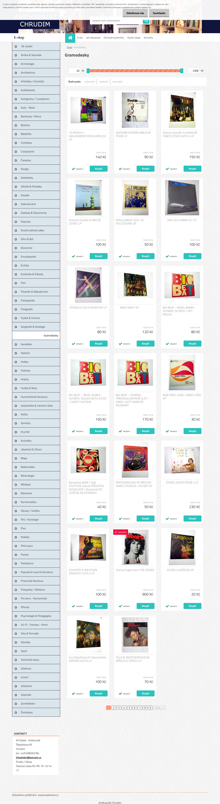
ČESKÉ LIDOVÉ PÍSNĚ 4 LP (182, 482)
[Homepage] (71, 37)
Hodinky (25, 370)
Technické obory (30, 660)
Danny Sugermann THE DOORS (135, 570)
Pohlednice (27, 563)
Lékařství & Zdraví (31, 449)
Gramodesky (51, 335)
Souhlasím (158, 13)
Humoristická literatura (34, 397)
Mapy (24, 458)
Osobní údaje (133, 37)
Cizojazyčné (27, 151)
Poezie (25, 554)
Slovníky (25, 642)
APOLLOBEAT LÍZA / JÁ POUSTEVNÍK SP (130, 221)
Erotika (25, 265)
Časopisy (26, 160)
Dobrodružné (28, 204)
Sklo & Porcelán (30, 633)
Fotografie (27, 309)
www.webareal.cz (48, 795)
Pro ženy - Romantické (34, 598)
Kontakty (148, 37)
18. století (26, 46)
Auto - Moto (28, 108)
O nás (80, 37)
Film (23, 283)
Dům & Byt (27, 239)
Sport (24, 651)
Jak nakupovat (93, 37)
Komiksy (26, 423)
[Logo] (35, 20)
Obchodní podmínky (114, 37)
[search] (146, 20)
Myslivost (26, 493)
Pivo (23, 528)
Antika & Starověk (31, 55)
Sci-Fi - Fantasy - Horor (34, 625)
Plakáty (25, 537)
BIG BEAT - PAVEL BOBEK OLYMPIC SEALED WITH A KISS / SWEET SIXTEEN (88, 398)
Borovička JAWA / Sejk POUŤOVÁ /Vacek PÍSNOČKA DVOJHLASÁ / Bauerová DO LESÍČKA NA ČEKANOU (86, 488)
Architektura (28, 72)
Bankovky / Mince (31, 116)
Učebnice (26, 668)
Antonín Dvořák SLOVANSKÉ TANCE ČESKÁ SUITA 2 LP (180, 134)
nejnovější (117, 81)
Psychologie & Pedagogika (36, 616)
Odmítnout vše (133, 13)
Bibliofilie (26, 134)
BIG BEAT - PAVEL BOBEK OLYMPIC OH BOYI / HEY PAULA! (178, 311)
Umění (24, 677)
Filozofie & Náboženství (34, 292)
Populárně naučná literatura (37, 572)
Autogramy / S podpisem (35, 99)
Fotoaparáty (28, 300)
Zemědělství (28, 703)
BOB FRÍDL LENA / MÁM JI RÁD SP (182, 396)
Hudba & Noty (29, 388)
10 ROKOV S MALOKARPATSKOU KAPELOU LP (87, 136)
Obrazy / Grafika (30, 511)
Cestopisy (26, 143)
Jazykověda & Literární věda (37, 405)
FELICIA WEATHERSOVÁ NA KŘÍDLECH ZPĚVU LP (133, 659)
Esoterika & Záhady (32, 274)
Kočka (24, 414)
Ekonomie (26, 248)
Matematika (28, 467)
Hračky (25, 379)
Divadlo (25, 195)
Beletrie (25, 125)
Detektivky (27, 178)
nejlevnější (89, 81)
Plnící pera (27, 546)
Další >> (159, 708)
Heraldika (26, 344)
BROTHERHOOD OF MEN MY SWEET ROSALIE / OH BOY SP (134, 484)
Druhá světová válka (32, 230)
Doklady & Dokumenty (34, 213)
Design (25, 169)
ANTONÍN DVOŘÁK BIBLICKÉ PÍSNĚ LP (133, 134)
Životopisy (27, 712)
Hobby (24, 362)
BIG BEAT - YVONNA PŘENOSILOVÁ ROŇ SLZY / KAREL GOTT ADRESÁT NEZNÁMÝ (132, 400)
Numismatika (28, 502)
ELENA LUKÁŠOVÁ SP (180, 570)
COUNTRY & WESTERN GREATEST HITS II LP (83, 571)
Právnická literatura (32, 581)
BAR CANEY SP (129, 307)
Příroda (25, 607)
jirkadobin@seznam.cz (28, 757)
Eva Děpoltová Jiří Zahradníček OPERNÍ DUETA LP (87, 659)
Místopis (26, 484)
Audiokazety (28, 90)
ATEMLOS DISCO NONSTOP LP (88, 307)
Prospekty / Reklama (33, 589)
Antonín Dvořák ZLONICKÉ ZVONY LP (85, 221)
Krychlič (25, 432)
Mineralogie (27, 476)
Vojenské (26, 695)
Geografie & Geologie (33, 327)
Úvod (69, 47)
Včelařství (26, 686)
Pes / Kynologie (30, 519)
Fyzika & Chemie (30, 318)
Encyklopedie (28, 256)
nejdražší (103, 81)
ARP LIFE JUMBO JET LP (181, 220)
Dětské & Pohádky (31, 186)
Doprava (25, 221)
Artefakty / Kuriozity (32, 81)
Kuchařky (26, 441)
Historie (25, 353)
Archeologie (27, 64)
